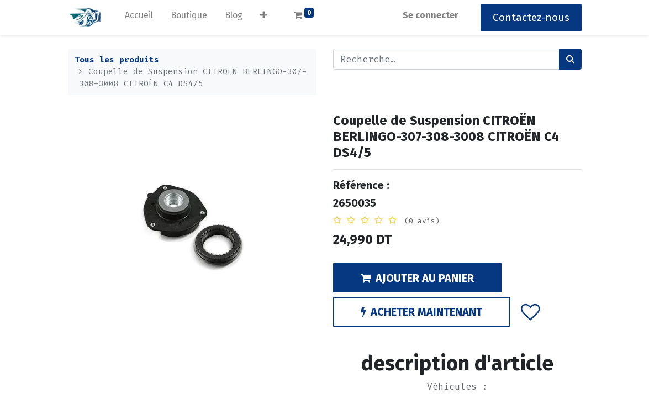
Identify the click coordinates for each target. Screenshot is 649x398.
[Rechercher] (570, 59)
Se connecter (430, 15)
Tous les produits (117, 60)
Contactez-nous (531, 17)
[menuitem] (139, 17)
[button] (263, 17)
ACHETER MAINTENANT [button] (421, 311)
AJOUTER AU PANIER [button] (417, 278)
